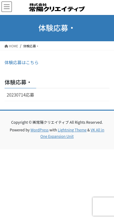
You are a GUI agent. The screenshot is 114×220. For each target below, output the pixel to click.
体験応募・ (18, 82)
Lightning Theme (72, 129)
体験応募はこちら (22, 62)
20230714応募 (20, 95)
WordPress (39, 129)
